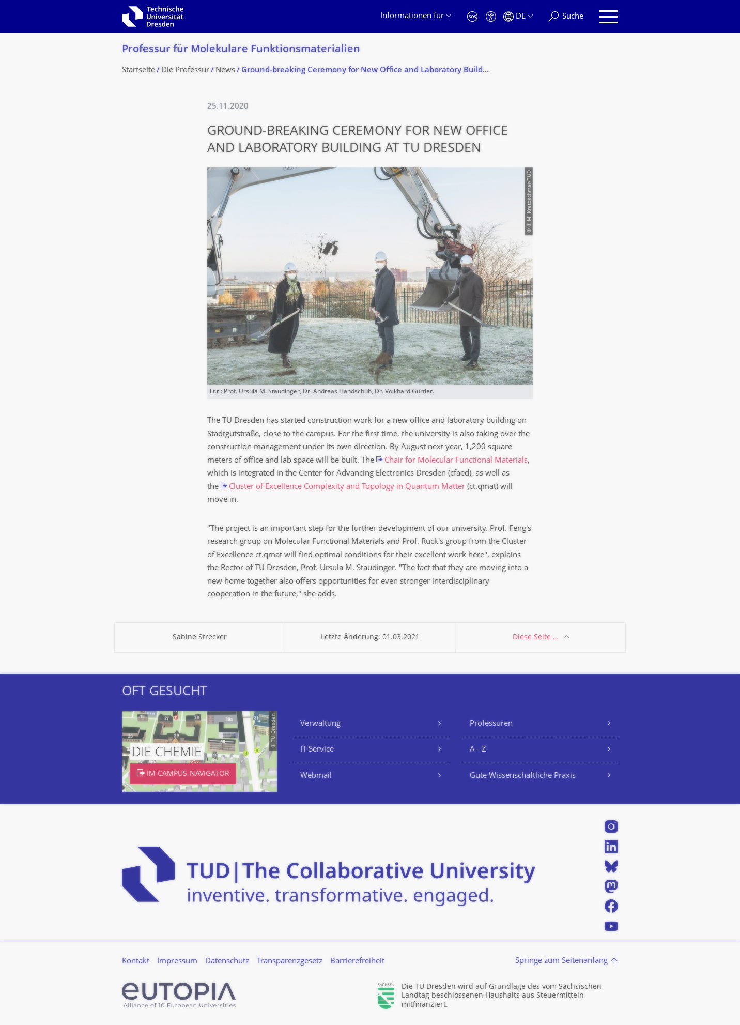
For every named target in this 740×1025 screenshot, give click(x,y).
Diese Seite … (536, 637)
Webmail (316, 776)
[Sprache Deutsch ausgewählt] (518, 16)
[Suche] (565, 16)
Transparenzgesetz (289, 962)
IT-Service (317, 750)
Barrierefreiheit (357, 962)
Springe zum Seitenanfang (561, 961)
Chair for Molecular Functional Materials (456, 461)
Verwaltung (320, 724)
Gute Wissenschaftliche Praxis (523, 776)
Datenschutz (227, 962)
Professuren (491, 724)
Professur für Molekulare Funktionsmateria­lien (241, 50)
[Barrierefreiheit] (491, 17)
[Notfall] (472, 17)
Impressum (177, 962)
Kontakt (135, 962)
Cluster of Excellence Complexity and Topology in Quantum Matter (347, 487)
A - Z (478, 750)
